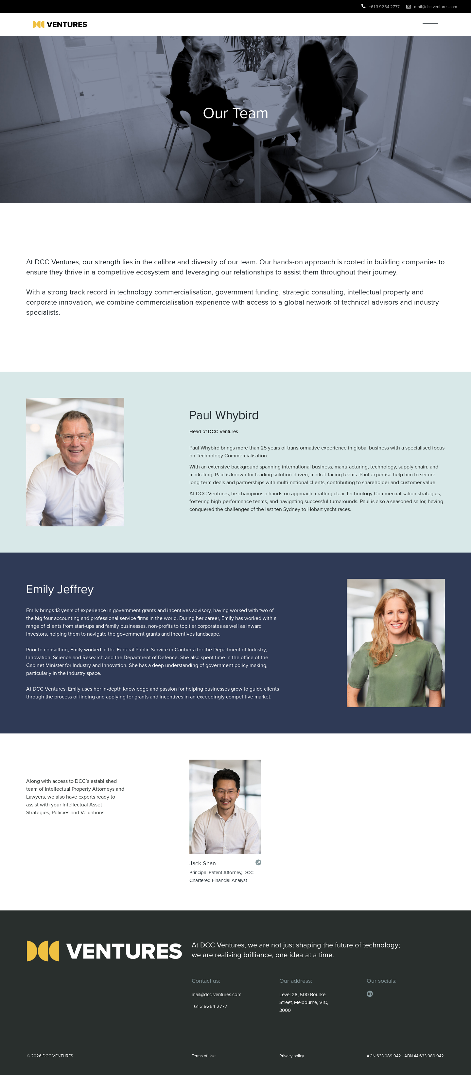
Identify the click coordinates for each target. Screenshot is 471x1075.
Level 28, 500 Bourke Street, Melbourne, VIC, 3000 (303, 1002)
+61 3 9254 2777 (384, 7)
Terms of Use (204, 1056)
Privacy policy (291, 1056)
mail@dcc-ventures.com (435, 7)
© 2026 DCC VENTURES (50, 1056)
